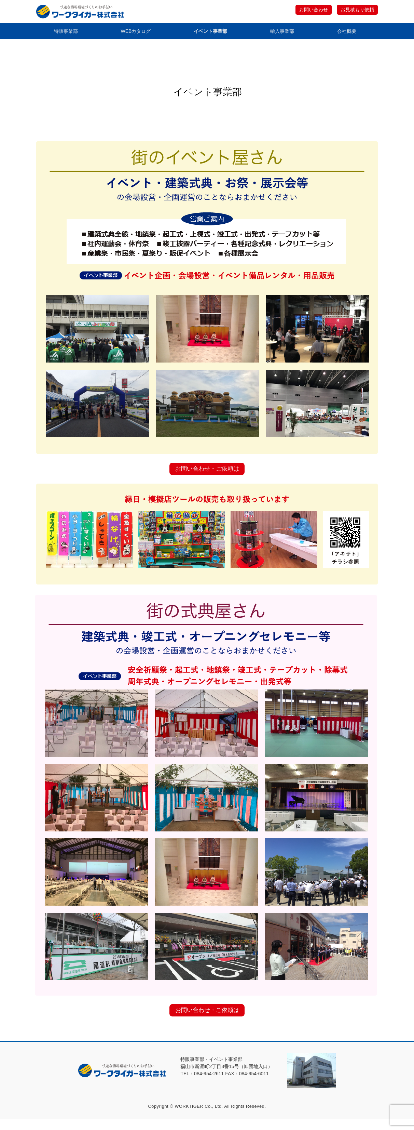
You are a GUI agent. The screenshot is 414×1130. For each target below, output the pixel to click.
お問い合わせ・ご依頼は (207, 474)
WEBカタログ (136, 32)
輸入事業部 (282, 32)
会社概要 (347, 32)
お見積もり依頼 (356, 10)
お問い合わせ (309, 10)
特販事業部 (65, 32)
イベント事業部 (211, 32)
